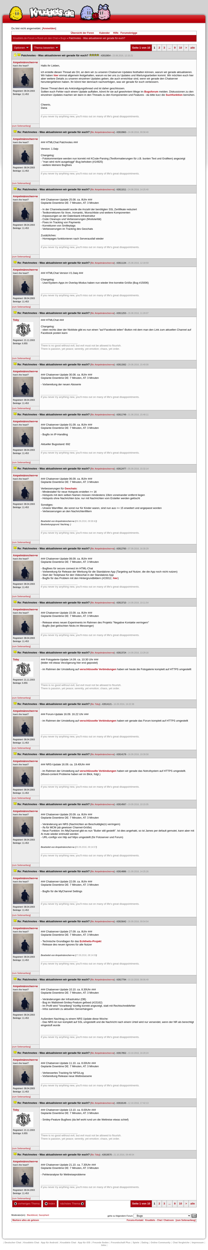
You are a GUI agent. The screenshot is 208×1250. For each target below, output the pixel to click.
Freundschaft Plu (120, 1242)
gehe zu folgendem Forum (120, 1216)
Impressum (198, 1242)
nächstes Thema (72, 1203)
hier (56, 75)
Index (50, 1203)
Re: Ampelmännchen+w (102, 132)
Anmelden (49, 28)
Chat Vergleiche (181, 1242)
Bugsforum (151, 91)
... (169, 47)
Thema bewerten (46, 47)
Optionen (21, 47)
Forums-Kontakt (135, 1220)
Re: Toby (95, 704)
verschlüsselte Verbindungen (98, 669)
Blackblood (32, 1215)
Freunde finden (101, 1242)
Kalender (104, 33)
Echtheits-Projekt (90, 941)
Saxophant (44, 1215)
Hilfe (115, 33)
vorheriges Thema (27, 1203)
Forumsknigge (128, 33)
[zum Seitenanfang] (21, 126)
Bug (63, 38)
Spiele (136, 1242)
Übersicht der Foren (82, 33)
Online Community (161, 1242)
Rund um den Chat (47, 38)
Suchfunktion (174, 94)
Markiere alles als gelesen (25, 1220)
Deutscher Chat (12, 1242)
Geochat (71, 488)
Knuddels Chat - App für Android (40, 1242)
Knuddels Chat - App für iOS (75, 1242)
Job (103, 1245)
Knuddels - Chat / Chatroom (159, 1220)
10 (180, 47)
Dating (144, 1242)
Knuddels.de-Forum (24, 38)
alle (192, 47)
